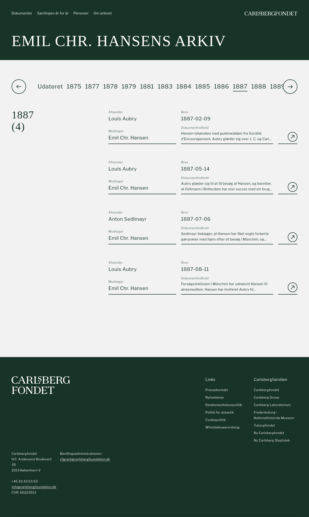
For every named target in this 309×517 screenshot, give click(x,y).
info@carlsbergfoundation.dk (34, 487)
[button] (290, 86)
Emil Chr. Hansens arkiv (119, 40)
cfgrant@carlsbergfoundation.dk (85, 459)
